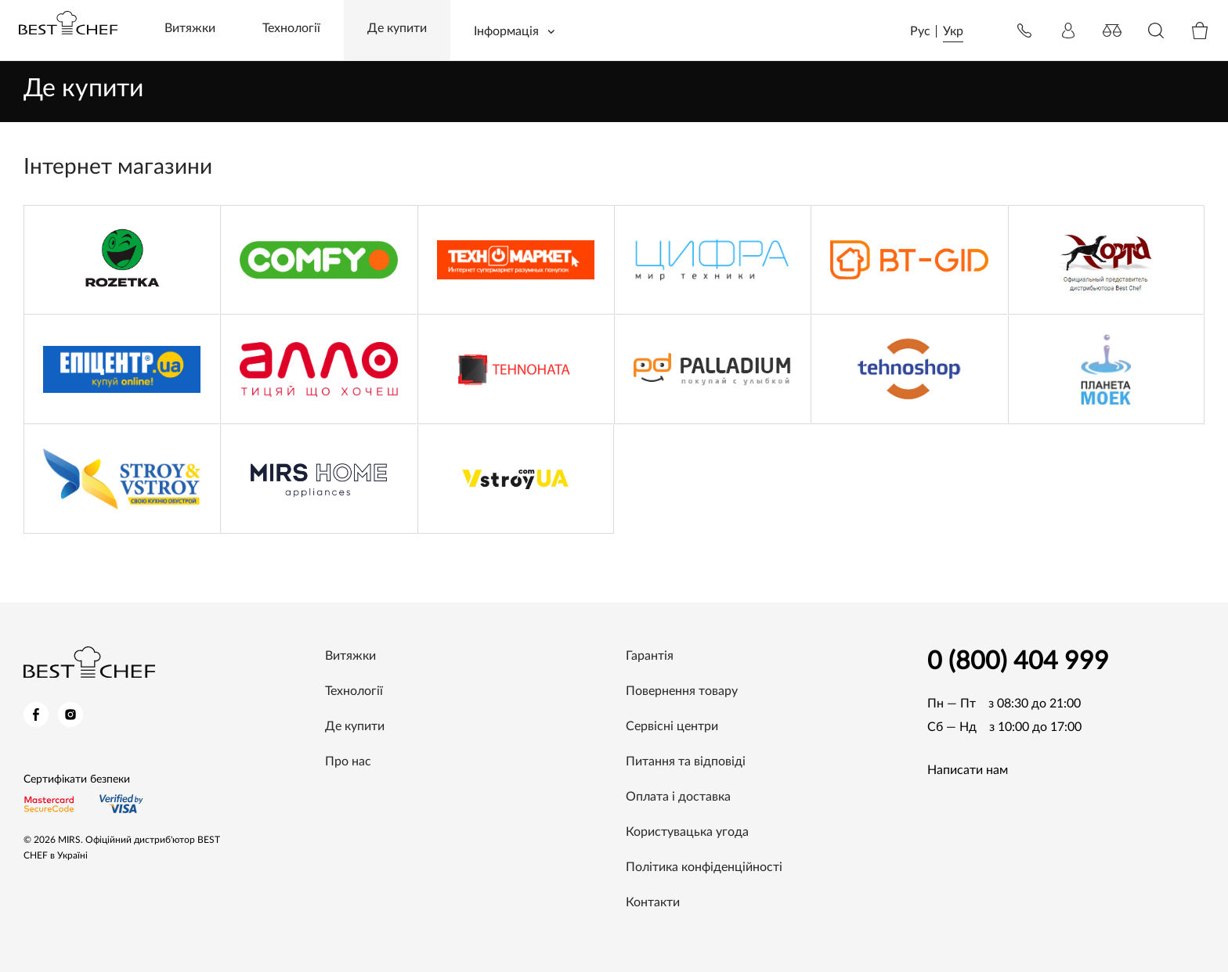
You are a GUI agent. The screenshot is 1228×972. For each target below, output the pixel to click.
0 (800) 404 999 (1018, 661)
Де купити (397, 28)
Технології (291, 28)
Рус (920, 31)
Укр (953, 31)
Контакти (653, 902)
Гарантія (650, 656)
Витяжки (189, 28)
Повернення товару (682, 691)
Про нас (348, 761)
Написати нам (967, 770)
